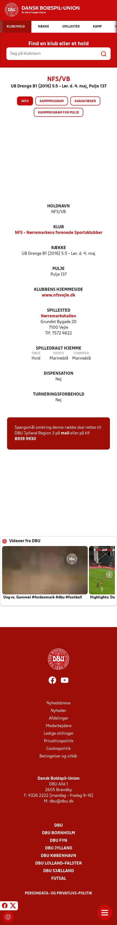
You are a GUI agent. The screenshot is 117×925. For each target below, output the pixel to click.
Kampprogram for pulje (58, 112)
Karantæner (85, 101)
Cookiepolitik (58, 749)
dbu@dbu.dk (61, 801)
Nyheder (58, 711)
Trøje (36, 353)
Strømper (81, 353)
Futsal (58, 879)
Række (58, 248)
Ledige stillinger (59, 734)
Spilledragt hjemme (58, 348)
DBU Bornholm (58, 833)
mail (65, 433)
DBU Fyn (58, 841)
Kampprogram (52, 101)
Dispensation (58, 374)
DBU (58, 826)
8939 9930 (25, 439)
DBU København (58, 856)
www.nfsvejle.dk (58, 295)
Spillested (58, 311)
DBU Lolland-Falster (58, 863)
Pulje (58, 269)
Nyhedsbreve (58, 703)
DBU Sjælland (58, 871)
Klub (58, 227)
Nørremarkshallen (58, 316)
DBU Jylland (58, 848)
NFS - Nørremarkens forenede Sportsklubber (58, 233)
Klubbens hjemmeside (58, 290)
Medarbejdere (58, 726)
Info (25, 101)
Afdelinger (58, 718)
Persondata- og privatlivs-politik (58, 893)
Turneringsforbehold (58, 394)
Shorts (58, 353)
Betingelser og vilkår (58, 756)
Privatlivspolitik (58, 741)
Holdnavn (58, 206)
